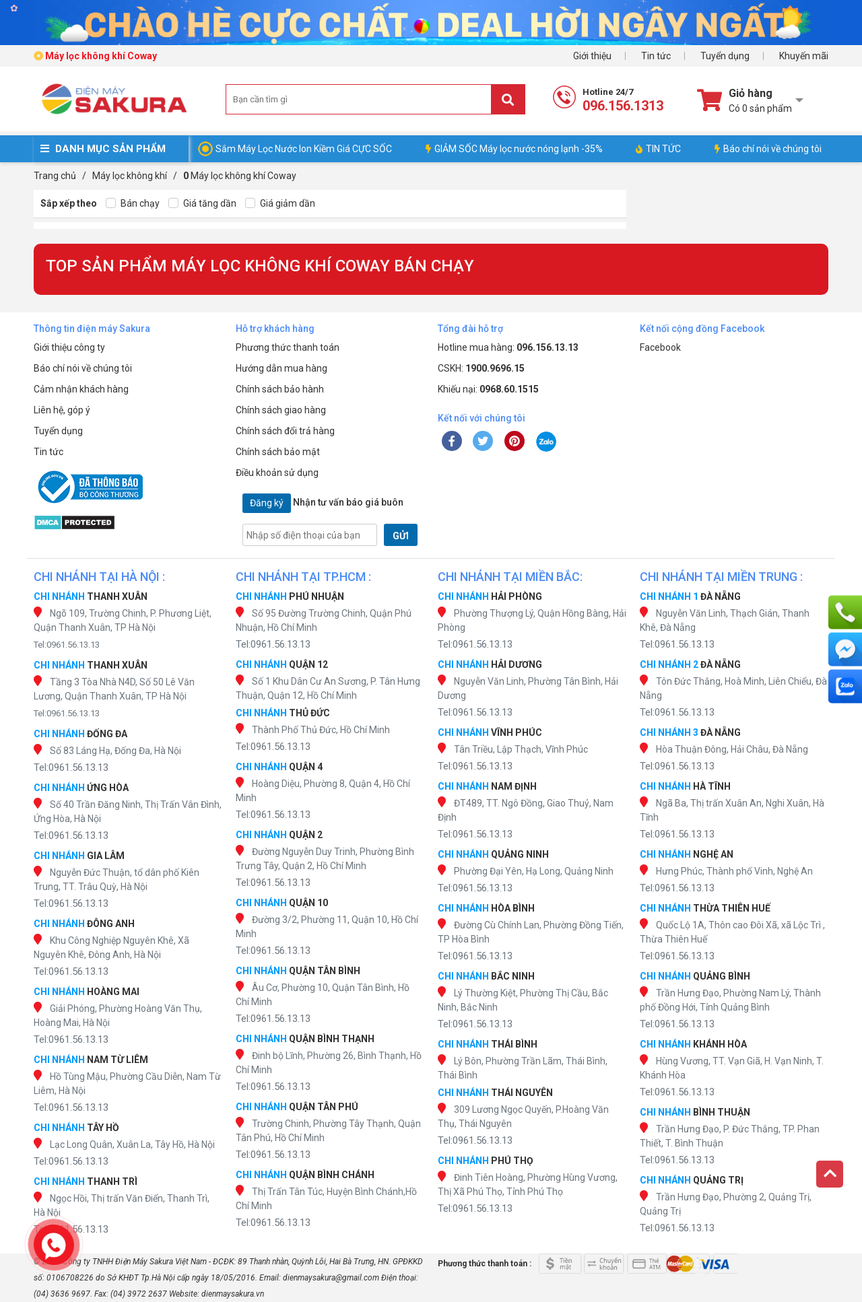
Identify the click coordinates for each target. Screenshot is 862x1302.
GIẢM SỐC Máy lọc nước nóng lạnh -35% (514, 148)
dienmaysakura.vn (232, 1294)
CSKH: (481, 368)
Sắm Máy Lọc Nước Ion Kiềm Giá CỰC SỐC (304, 148)
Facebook (660, 347)
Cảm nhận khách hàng (81, 389)
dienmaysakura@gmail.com (331, 1277)
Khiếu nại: (488, 389)
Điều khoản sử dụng (277, 472)
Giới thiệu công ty (69, 347)
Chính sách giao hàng (281, 410)
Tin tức (656, 56)
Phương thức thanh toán (287, 347)
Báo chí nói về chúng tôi (768, 148)
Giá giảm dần (280, 204)
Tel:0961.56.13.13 (67, 645)
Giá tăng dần (202, 204)
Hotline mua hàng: (508, 347)
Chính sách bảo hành (280, 389)
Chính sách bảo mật (278, 451)
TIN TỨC (658, 148)
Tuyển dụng (725, 56)
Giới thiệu (592, 56)
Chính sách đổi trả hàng (285, 430)
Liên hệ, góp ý (62, 410)
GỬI (401, 535)
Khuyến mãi (803, 56)
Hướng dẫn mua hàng (281, 368)
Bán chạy (133, 204)
